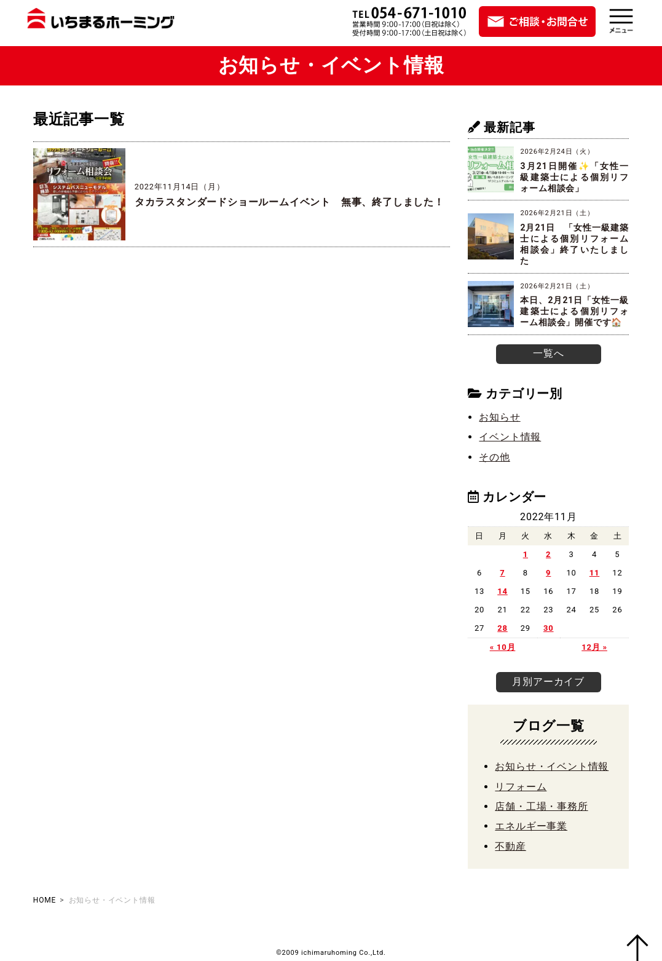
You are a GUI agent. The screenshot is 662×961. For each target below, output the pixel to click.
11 (594, 571)
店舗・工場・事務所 (541, 804)
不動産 (510, 844)
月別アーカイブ (548, 680)
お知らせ (499, 416)
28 (502, 626)
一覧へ (548, 352)
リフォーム (520, 784)
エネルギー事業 (531, 824)
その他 (494, 456)
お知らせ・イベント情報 (552, 764)
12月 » (594, 646)
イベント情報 (510, 436)
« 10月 (503, 646)
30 (548, 626)
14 (502, 590)
